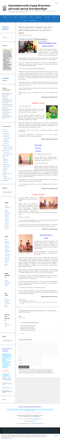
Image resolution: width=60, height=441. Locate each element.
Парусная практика (8, 146)
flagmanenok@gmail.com (7, 384)
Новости (4, 129)
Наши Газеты (6, 152)
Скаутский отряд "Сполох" (7, 215)
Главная (5, 17)
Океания (5, 162)
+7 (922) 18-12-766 (6, 379)
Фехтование (5, 155)
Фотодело (4, 169)
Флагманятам (33, 20)
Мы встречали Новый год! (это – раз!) (27, 300)
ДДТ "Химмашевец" (7, 325)
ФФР (6, 307)
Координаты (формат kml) (7, 392)
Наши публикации (7, 154)
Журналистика (5, 150)
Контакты (31, 17)
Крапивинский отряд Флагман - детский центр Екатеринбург (30, 7)
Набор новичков (22, 17)
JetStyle (6, 280)
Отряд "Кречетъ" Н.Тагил (7, 220)
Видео (4, 171)
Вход (56, 3)
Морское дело (5, 145)
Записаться (54, 17)
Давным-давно (7, 166)
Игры (3, 157)
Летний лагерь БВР (8, 148)
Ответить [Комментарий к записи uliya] (22, 333)
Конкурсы (5, 143)
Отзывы (15, 17)
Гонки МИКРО (6, 138)
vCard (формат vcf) (5, 390)
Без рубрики (5, 180)
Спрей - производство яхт (7, 251)
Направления (39, 17)
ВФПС (6, 239)
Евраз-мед (7, 282)
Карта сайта (47, 17)
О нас (10, 17)
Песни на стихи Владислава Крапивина (7, 101)
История (5, 168)
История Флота (6, 164)
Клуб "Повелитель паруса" (7, 246)
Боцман (6, 305)
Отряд (26, 20)
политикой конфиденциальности (27, 371)
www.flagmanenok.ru (7, 387)
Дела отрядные (23, 299)
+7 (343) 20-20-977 (6, 378)
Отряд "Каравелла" (7, 207)
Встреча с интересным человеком (6, 135)
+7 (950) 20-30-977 (6, 379)
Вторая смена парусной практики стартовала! (7, 112)
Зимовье (5, 176)
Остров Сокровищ (7, 178)
